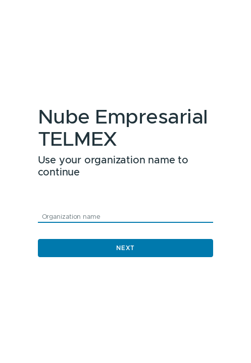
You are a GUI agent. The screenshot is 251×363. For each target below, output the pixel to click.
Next (125, 248)
